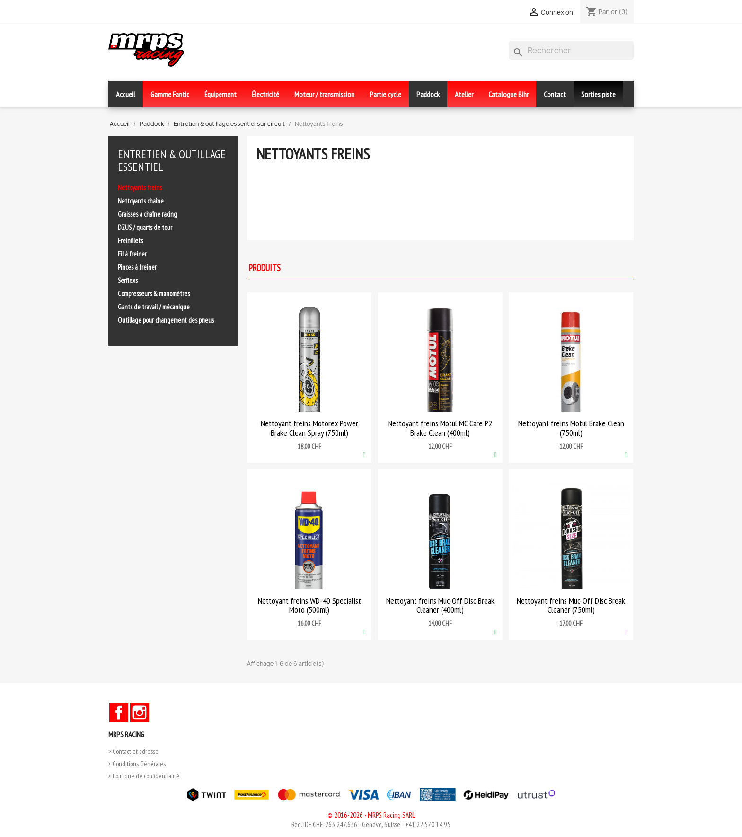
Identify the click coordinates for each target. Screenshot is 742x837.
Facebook (118, 712)
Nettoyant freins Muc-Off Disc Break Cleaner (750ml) (571, 605)
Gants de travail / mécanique (154, 306)
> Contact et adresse (133, 751)
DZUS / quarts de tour (145, 227)
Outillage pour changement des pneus (166, 320)
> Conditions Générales (137, 763)
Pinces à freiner (137, 267)
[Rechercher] (571, 50)
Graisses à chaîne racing (147, 214)
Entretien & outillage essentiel (172, 160)
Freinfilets (130, 240)
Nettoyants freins (140, 187)
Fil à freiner (132, 253)
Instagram (139, 712)
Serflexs (128, 280)
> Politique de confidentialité (143, 776)
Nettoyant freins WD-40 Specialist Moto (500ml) (309, 605)
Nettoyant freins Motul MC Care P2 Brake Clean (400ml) (440, 428)
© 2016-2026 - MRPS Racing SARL (371, 815)
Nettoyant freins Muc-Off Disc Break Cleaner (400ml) (440, 605)
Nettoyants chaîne (141, 200)
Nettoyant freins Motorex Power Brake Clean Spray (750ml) (309, 428)
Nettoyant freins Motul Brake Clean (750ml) (571, 428)
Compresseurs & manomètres (154, 293)
